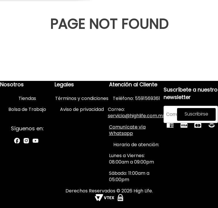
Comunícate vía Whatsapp (127, 130)
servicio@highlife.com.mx (136, 115)
